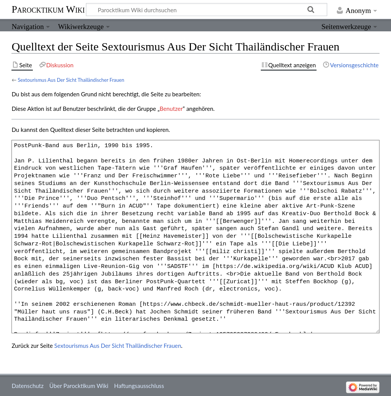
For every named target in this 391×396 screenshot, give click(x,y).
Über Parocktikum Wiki (78, 385)
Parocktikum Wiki (48, 9)
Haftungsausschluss (139, 385)
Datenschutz (27, 385)
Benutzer (171, 108)
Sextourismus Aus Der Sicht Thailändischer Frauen (71, 80)
